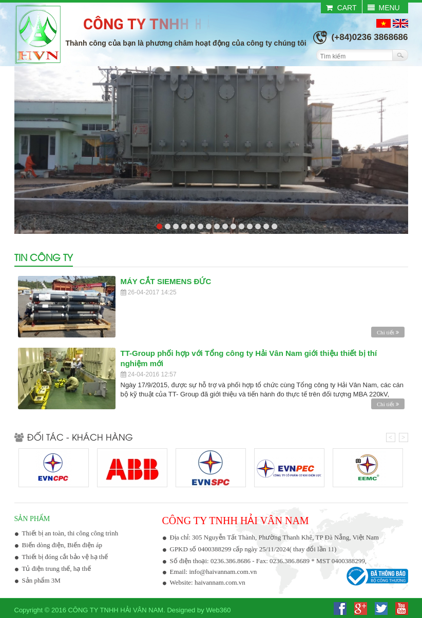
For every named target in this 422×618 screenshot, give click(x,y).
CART (341, 8)
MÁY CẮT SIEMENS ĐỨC (166, 281)
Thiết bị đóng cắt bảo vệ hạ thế (65, 557)
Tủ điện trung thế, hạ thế (56, 568)
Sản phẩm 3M (41, 580)
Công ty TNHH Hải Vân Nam (115, 610)
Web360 (218, 610)
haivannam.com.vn (220, 582)
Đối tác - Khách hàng (73, 437)
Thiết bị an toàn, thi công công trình (70, 533)
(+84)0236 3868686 (370, 37)
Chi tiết (388, 332)
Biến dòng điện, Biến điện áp (62, 545)
